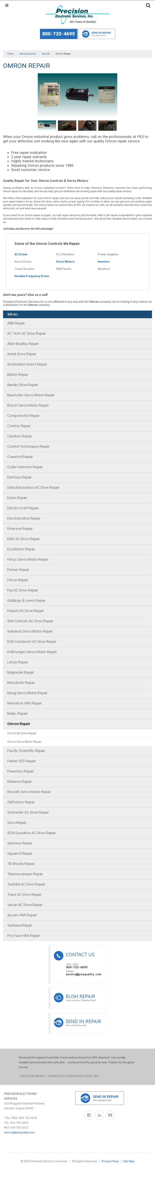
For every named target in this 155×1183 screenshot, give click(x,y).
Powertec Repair (20, 771)
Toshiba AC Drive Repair (26, 884)
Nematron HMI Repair (24, 703)
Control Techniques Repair (28, 446)
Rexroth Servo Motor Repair (29, 792)
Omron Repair (18, 724)
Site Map (128, 1161)
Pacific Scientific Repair (26, 751)
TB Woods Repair (21, 864)
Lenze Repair (17, 662)
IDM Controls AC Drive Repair (30, 621)
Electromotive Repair (24, 518)
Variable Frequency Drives (31, 276)
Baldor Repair (17, 374)
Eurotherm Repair (21, 549)
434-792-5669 (19, 1122)
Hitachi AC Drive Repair (25, 611)
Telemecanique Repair (25, 874)
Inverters (104, 261)
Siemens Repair (19, 843)
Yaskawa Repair (19, 925)
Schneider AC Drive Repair (28, 812)
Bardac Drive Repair (22, 385)
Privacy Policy (112, 1161)
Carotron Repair (19, 436)
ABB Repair (16, 323)
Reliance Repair (19, 781)
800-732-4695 (58, 34)
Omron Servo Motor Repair (24, 741)
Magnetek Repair (20, 672)
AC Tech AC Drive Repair (26, 333)
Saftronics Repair (21, 802)
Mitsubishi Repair (21, 683)
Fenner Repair (18, 570)
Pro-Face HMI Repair (23, 935)
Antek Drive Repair (21, 354)
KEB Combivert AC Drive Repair (32, 641)
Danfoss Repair (19, 477)
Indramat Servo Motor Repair (30, 631)
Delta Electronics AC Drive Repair (33, 487)
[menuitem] (77, 323)
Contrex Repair (19, 426)
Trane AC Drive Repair (24, 894)
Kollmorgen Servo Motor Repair (32, 652)
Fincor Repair (17, 580)
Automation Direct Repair (27, 364)
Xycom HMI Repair (22, 915)
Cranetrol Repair (20, 457)
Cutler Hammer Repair (25, 467)
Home (10, 53)
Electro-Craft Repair (23, 508)
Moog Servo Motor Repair (27, 693)
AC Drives (20, 254)
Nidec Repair (17, 713)
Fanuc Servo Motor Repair (27, 559)
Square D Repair (19, 853)
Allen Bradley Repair (23, 344)
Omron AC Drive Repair (22, 733)
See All (46, 53)
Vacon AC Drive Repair (25, 905)
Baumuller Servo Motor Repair (31, 395)
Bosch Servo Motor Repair (28, 405)
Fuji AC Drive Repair (22, 590)
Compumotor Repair (23, 415)
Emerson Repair (20, 528)
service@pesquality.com (19, 1132)
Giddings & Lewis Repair (26, 600)
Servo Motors (65, 261)
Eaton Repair (17, 498)
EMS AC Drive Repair (23, 539)
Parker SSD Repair (21, 761)
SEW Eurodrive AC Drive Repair (31, 833)
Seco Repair (16, 822)
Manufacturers (28, 53)
